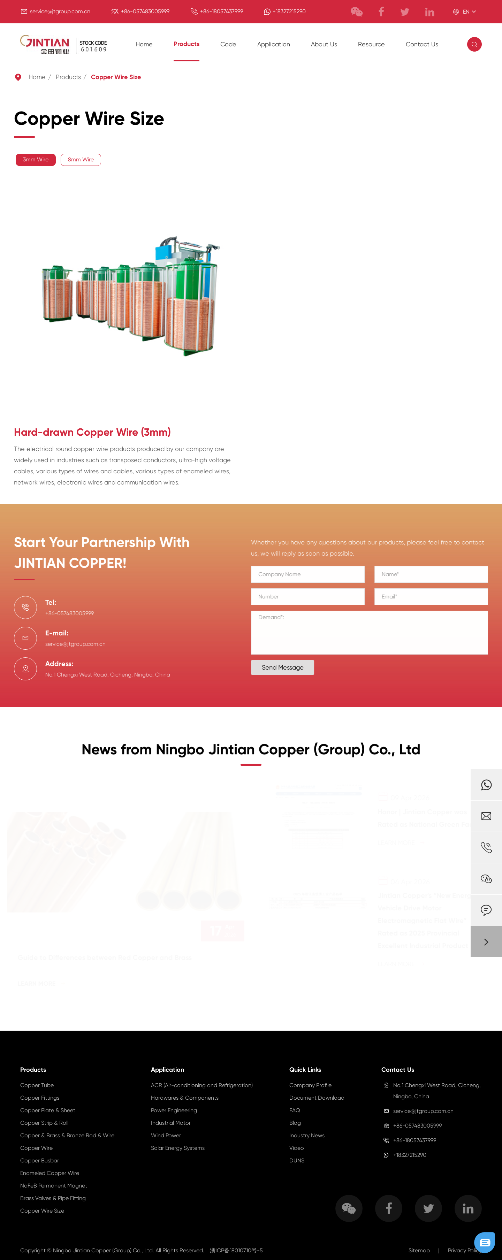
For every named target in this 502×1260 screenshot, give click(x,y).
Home (144, 44)
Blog (295, 1123)
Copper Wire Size (116, 77)
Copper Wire (36, 1148)
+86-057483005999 (145, 11)
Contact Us (422, 44)
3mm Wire (35, 159)
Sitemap (419, 1250)
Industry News (307, 1135)
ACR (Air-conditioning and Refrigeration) (202, 1085)
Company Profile (310, 1085)
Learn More (43, 983)
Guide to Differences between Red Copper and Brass (106, 957)
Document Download (316, 1097)
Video (296, 1148)
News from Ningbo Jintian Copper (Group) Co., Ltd (251, 754)
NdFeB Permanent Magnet (53, 1185)
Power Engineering (174, 1110)
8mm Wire (81, 159)
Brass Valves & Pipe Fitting (53, 1198)
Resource (371, 44)
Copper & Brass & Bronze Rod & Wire (67, 1135)
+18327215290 (289, 11)
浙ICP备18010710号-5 (236, 1250)
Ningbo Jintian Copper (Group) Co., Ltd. (104, 1250)
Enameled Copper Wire (49, 1173)
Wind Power (166, 1135)
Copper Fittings (39, 1097)
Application (273, 44)
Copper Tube (37, 1085)
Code (228, 44)
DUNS (296, 1160)
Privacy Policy (465, 1250)
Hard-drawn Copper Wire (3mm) (92, 432)
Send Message (288, 667)
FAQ (294, 1110)
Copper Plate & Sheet (47, 1110)
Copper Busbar (39, 1160)
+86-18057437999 (221, 11)
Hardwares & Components (185, 1097)
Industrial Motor (171, 1123)
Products (186, 44)
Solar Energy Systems (178, 1148)
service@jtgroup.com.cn (60, 11)
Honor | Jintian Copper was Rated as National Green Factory (430, 818)
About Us (324, 44)
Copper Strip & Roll (44, 1123)
